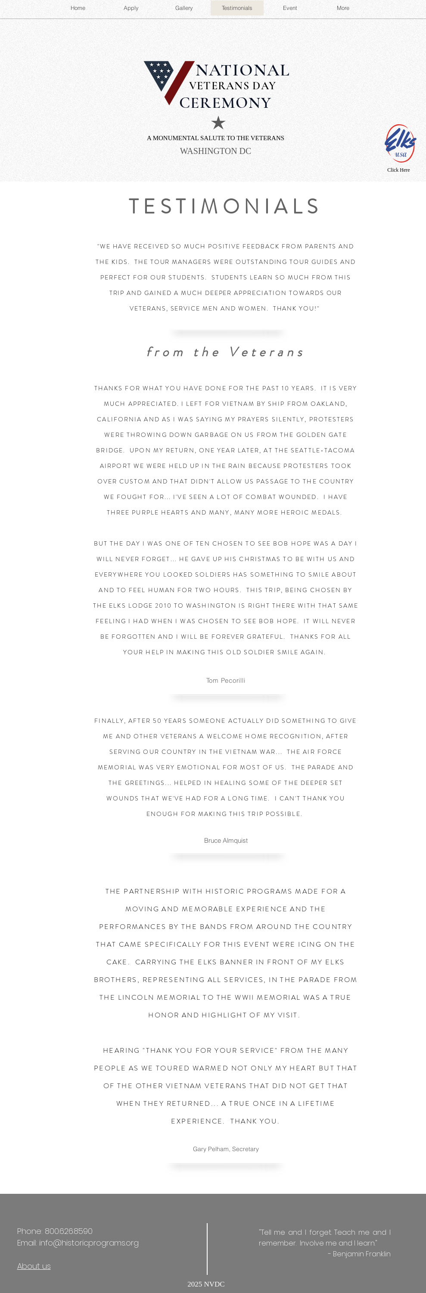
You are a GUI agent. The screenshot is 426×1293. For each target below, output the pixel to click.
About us (34, 1266)
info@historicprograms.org (89, 1242)
